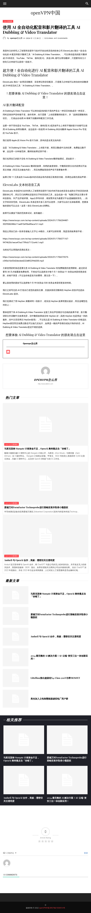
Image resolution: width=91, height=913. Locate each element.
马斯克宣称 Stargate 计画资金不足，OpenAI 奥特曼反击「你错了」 (37, 448)
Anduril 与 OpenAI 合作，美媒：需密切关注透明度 (29, 560)
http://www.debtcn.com (45, 384)
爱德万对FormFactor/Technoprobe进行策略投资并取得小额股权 (36, 507)
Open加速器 (8, 21)
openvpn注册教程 (11, 444)
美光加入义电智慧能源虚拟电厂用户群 (49, 698)
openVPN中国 (44, 908)
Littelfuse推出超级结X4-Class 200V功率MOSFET (55, 677)
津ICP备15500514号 (57, 908)
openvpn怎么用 (16, 38)
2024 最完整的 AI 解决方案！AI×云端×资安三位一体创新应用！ (59, 657)
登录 (86, 853)
